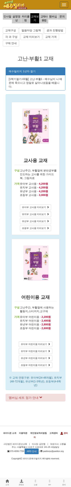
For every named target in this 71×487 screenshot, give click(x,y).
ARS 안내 (32, 451)
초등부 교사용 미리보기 (35, 228)
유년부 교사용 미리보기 (35, 221)
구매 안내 (11, 43)
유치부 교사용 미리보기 (35, 214)
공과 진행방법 (55, 30)
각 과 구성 (11, 36)
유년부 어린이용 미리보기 (35, 358)
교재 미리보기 (31, 36)
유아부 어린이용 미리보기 (35, 344)
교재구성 (10, 30)
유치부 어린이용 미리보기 (35, 351)
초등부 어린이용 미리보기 (35, 365)
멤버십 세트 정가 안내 (25, 397)
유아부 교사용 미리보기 (35, 207)
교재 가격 (51, 36)
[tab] (35, 397)
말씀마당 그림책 (31, 30)
